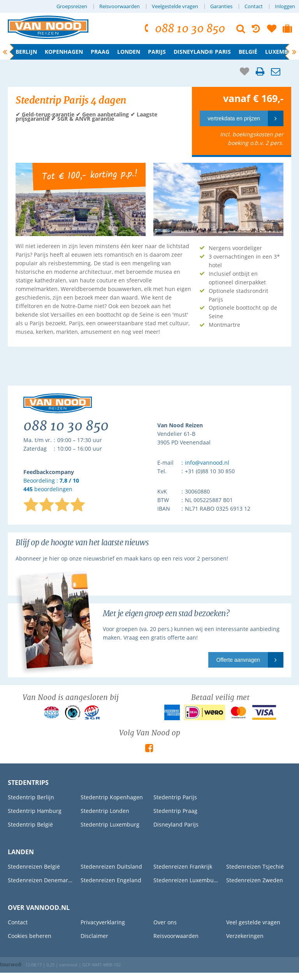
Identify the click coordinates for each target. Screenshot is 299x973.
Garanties (221, 6)
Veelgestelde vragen (175, 6)
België (248, 51)
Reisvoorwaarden (119, 6)
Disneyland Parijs (176, 824)
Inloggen (285, 6)
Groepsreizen (71, 6)
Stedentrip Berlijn (31, 797)
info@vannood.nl (207, 462)
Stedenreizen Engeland (111, 880)
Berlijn (26, 51)
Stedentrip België (30, 824)
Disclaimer (94, 936)
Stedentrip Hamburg (35, 810)
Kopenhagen (64, 51)
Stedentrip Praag (175, 810)
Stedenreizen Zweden (254, 880)
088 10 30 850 (183, 28)
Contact (253, 6)
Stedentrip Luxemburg (110, 824)
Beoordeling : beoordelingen (51, 485)
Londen (128, 51)
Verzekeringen (245, 936)
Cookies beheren (29, 936)
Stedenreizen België (34, 866)
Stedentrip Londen (105, 810)
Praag (100, 51)
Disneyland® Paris (202, 51)
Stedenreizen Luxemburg (185, 880)
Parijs (157, 51)
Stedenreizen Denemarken (40, 880)
